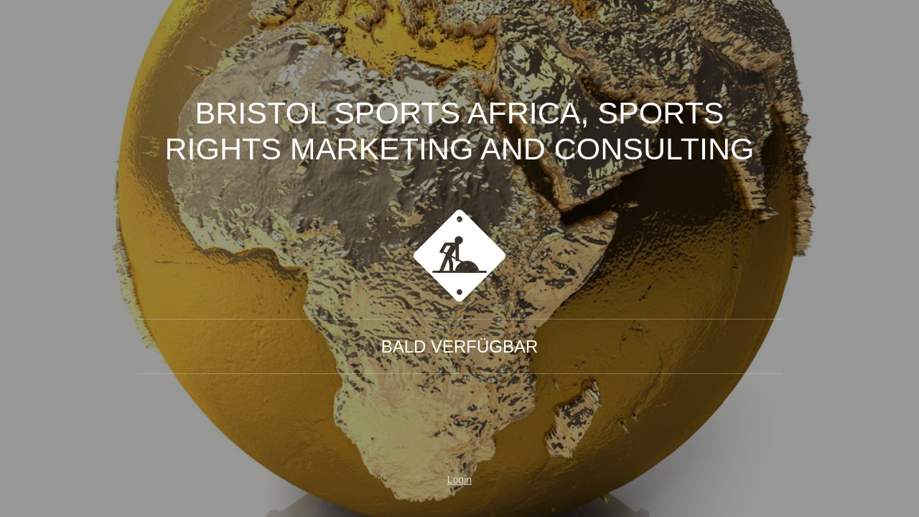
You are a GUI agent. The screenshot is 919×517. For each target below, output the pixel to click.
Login (459, 479)
